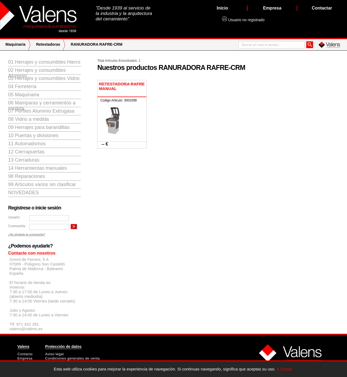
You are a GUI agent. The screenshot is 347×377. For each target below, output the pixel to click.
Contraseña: (17, 226)
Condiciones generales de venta (72, 358)
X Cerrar (284, 369)
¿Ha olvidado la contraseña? (26, 234)
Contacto (25, 354)
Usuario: (14, 217)
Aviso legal (54, 354)
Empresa (25, 358)
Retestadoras (48, 44)
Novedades (23, 192)
